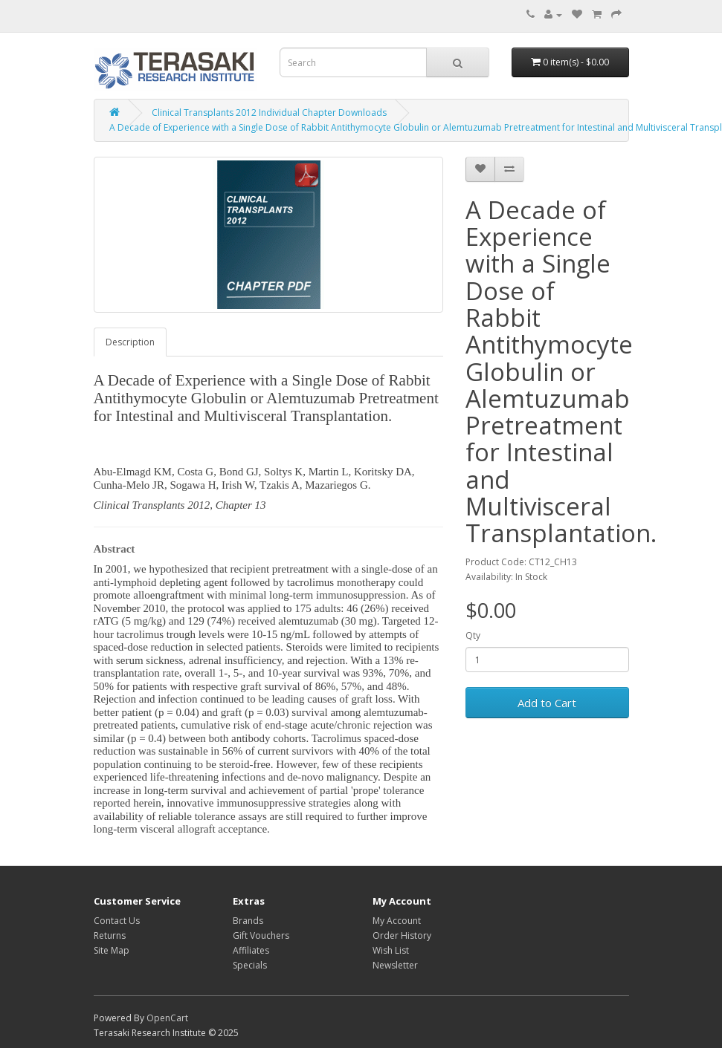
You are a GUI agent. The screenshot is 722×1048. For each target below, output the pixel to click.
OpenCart (167, 1018)
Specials (250, 965)
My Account (397, 920)
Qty (472, 635)
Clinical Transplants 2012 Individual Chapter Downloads (269, 112)
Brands (248, 920)
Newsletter (395, 965)
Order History (402, 935)
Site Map (111, 950)
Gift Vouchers (261, 935)
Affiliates (251, 950)
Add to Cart (547, 702)
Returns (110, 935)
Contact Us (117, 920)
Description (130, 342)
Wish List (391, 950)
